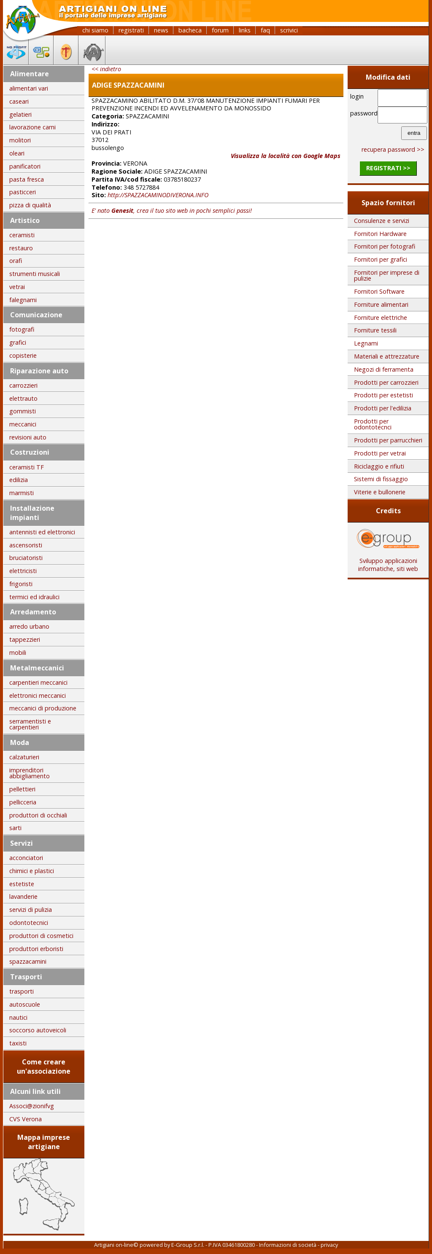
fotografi (21, 329)
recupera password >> (393, 149)
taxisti (18, 1043)
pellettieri (22, 789)
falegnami (23, 300)
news (161, 30)
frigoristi (20, 584)
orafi (15, 261)
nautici (18, 1017)
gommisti (22, 411)
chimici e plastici (31, 871)
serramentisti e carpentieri (30, 724)
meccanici (22, 424)
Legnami (366, 343)
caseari (19, 101)
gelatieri (20, 114)
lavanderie (23, 896)
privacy (329, 1245)
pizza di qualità (30, 205)
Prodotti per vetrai (380, 453)
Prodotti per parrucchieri (388, 440)
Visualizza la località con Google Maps (285, 156)
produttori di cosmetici (41, 936)
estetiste (21, 884)
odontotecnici (28, 923)
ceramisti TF (26, 467)
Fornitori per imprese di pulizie (386, 275)
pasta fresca (26, 179)
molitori (20, 140)
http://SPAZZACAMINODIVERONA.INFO (158, 195)
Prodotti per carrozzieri (386, 382)
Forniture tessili (375, 330)
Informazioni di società (287, 1245)
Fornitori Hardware (380, 234)
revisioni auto (27, 437)
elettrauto (23, 398)
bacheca (190, 30)
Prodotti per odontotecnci (373, 424)
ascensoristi (25, 545)
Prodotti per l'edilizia (382, 408)
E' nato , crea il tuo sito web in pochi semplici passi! (172, 210)
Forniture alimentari (381, 304)
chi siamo (95, 30)
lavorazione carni (32, 127)
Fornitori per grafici (380, 259)
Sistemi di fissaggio (381, 479)
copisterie (23, 355)
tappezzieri (24, 639)
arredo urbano (29, 626)
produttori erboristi (36, 949)
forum (220, 30)
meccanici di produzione (42, 708)
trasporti (21, 991)
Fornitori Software (379, 291)
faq (265, 30)
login (357, 96)
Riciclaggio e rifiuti (379, 466)
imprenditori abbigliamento (29, 773)
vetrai (17, 287)
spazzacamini (27, 961)
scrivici (289, 30)
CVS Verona (25, 1119)
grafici (17, 342)
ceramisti (22, 235)
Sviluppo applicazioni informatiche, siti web (388, 562)
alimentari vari (28, 88)
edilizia (18, 480)
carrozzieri (23, 385)
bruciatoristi (26, 558)
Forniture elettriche (380, 318)
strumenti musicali (34, 274)
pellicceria (22, 802)
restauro (21, 248)
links (245, 30)
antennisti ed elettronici (42, 532)
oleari (16, 153)
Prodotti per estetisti (383, 395)
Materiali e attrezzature (386, 356)
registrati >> (388, 168)
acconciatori (26, 858)
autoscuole (24, 1004)
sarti (15, 828)
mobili (17, 652)
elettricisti (23, 571)
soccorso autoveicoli (37, 1030)
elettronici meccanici (37, 695)
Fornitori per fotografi (384, 246)
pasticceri (22, 192)
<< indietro (106, 69)
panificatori (24, 166)
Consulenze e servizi (381, 221)
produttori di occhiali (38, 815)
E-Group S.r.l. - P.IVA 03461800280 (213, 1245)
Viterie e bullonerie (379, 492)
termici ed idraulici (34, 597)
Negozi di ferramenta (383, 369)
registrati (131, 30)
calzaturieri (24, 757)
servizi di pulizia (30, 910)
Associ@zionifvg (31, 1106)
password (362, 113)
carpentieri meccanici (38, 682)
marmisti (21, 493)
